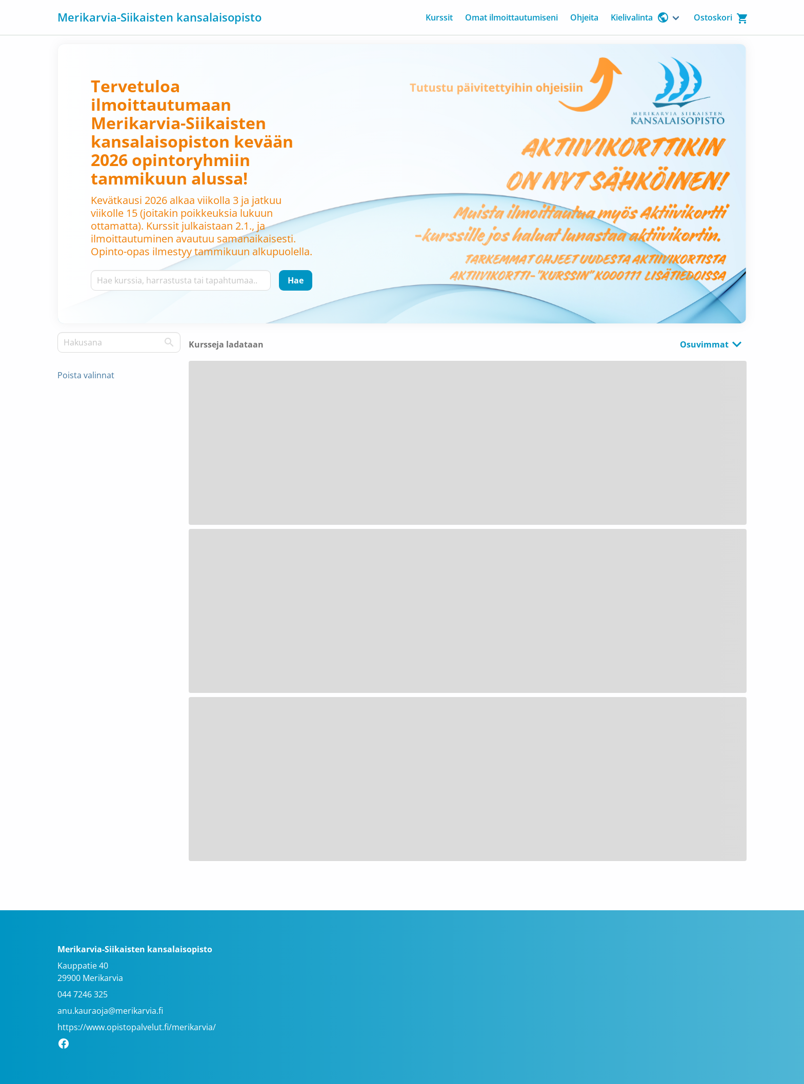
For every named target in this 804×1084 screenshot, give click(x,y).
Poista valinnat (85, 375)
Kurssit (439, 17)
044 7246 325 (82, 994)
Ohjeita (584, 17)
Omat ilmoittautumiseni (511, 17)
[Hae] (295, 280)
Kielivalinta (640, 17)
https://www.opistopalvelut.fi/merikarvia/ (136, 1027)
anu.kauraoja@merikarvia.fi (110, 1010)
